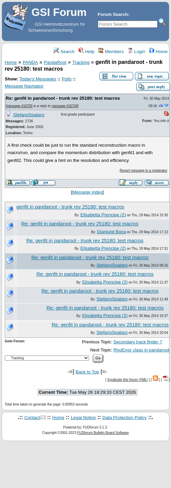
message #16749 (65, 106)
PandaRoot (55, 62)
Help (86, 51)
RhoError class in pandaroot (141, 349)
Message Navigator (24, 86)
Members (110, 51)
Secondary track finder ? (137, 341)
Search (64, 51)
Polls (67, 78)
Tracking (81, 62)
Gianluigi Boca (111, 231)
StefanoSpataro (29, 114)
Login (136, 51)
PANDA (30, 62)
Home (158, 51)
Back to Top (87, 371)
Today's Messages (37, 78)
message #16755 (20, 106)
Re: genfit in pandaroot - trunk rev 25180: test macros (63, 98)
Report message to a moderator (143, 170)
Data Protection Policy (125, 417)
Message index (87, 192)
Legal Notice (83, 417)
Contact (32, 417)
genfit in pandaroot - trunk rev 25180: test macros (70, 207)
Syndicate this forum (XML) (127, 380)
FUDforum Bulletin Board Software (103, 433)
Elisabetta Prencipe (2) (103, 214)
